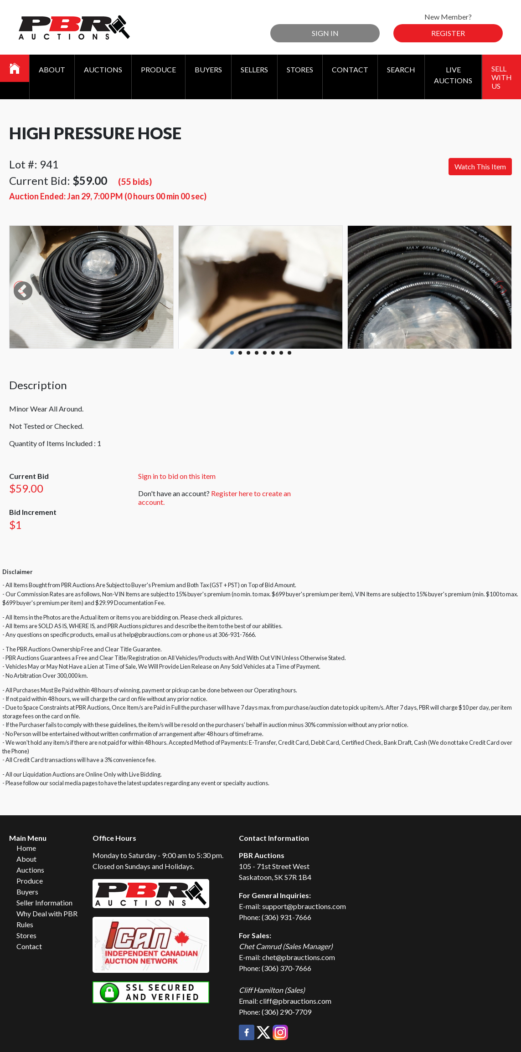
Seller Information (44, 902)
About (52, 69)
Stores (300, 69)
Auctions (103, 69)
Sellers (254, 69)
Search (401, 69)
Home (26, 848)
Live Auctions (453, 75)
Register (448, 33)
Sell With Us (501, 77)
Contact (350, 69)
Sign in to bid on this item (177, 476)
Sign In (325, 33)
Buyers (208, 69)
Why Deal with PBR (46, 913)
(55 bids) (135, 181)
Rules (24, 924)
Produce (158, 69)
